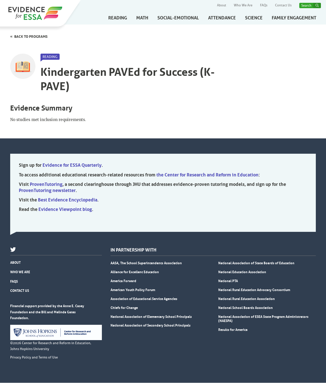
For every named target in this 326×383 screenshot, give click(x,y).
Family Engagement (294, 18)
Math (142, 18)
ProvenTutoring (46, 184)
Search (306, 5)
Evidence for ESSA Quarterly (72, 165)
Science (254, 18)
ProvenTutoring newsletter (47, 191)
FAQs (263, 5)
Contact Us (283, 5)
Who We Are (243, 5)
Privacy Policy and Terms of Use (34, 358)
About (221, 5)
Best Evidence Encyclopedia (67, 200)
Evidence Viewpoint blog (65, 209)
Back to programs (31, 36)
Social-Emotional (178, 18)
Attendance (222, 18)
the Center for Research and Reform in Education (207, 175)
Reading (117, 18)
